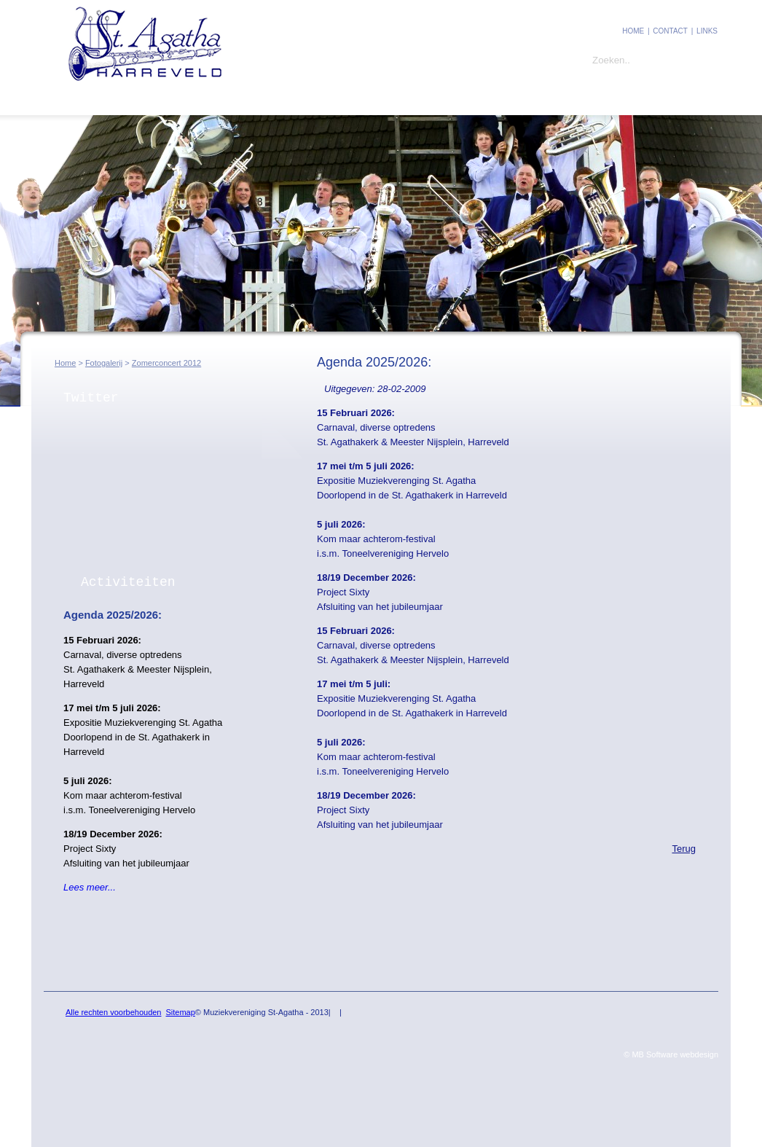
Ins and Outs (327, 100)
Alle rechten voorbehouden (113, 1012)
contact (670, 31)
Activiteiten (128, 582)
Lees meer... (89, 887)
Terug (684, 848)
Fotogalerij (240, 100)
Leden (165, 100)
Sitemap (180, 1012)
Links (707, 31)
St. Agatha (92, 100)
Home (633, 31)
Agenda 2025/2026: (112, 614)
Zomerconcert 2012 (166, 363)
